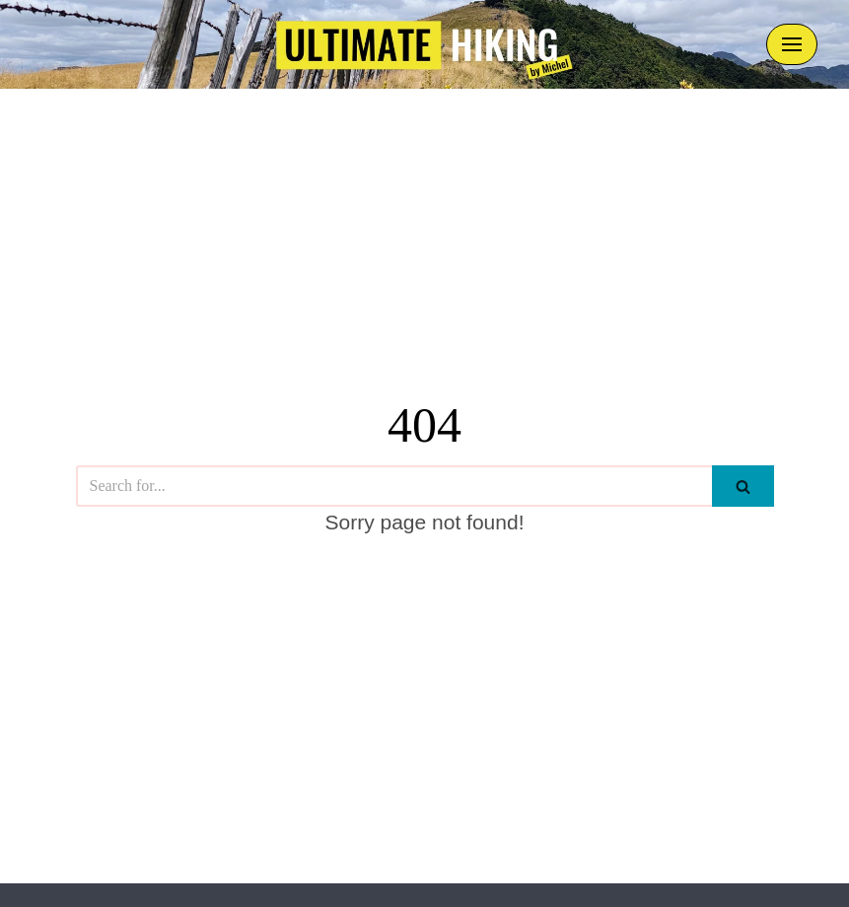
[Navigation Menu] (791, 44)
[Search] (394, 486)
